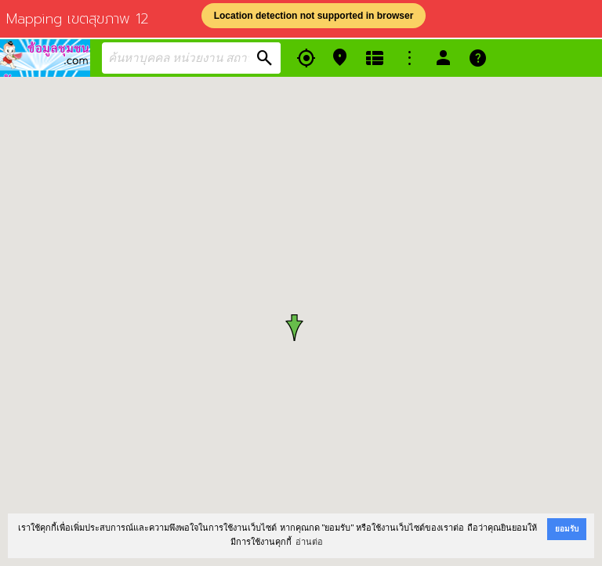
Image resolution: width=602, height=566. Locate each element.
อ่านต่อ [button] (309, 541)
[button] (300, 327)
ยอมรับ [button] (566, 528)
